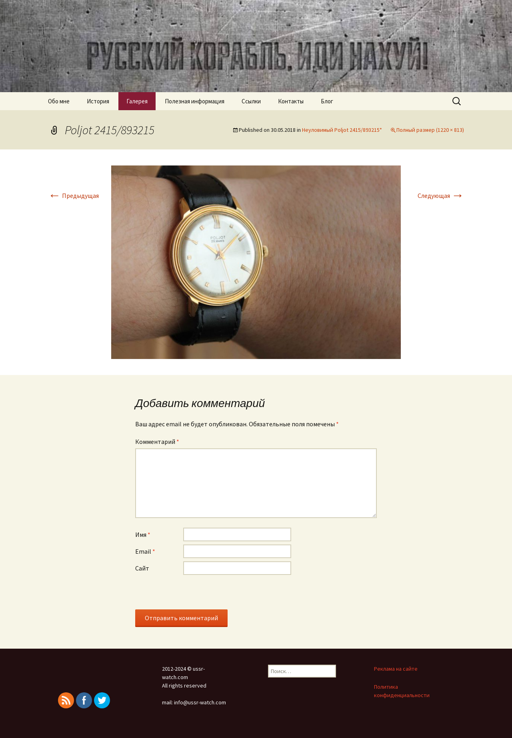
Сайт (142, 568)
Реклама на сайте (396, 668)
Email (145, 551)
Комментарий (157, 442)
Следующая (441, 196)
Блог (327, 101)
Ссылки (251, 101)
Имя (142, 534)
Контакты (291, 101)
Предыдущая (73, 196)
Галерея (137, 101)
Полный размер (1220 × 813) (430, 129)
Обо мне (59, 101)
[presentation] (196, 593)
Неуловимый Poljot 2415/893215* (342, 129)
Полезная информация (194, 101)
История (98, 101)
